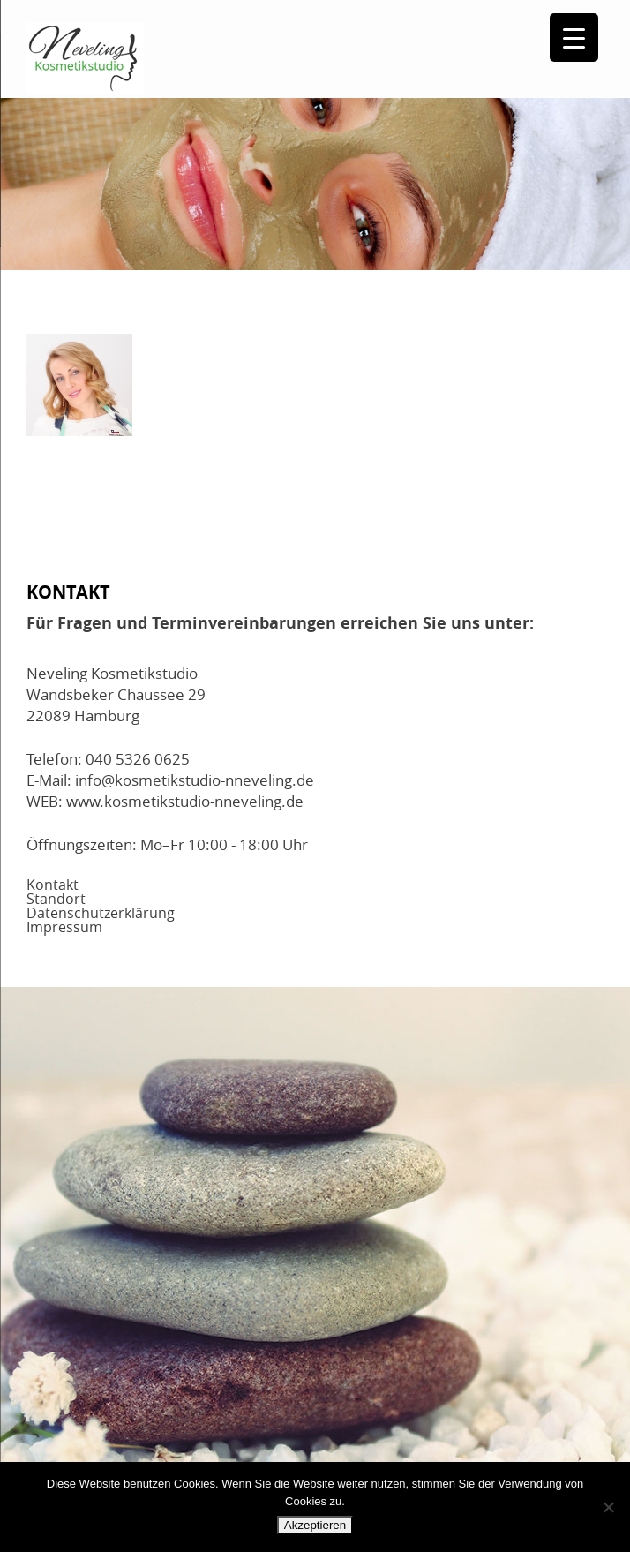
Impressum (64, 927)
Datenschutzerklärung (100, 913)
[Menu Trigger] (574, 37)
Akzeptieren (315, 1525)
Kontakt (52, 884)
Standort (56, 898)
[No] (608, 1507)
